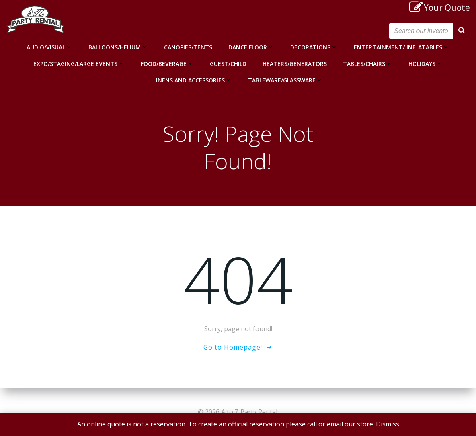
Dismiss (387, 424)
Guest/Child (228, 63)
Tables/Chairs (367, 63)
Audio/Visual (49, 47)
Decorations (314, 47)
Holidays (425, 63)
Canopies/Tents (188, 47)
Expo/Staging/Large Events (79, 63)
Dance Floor (251, 47)
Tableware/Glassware (285, 80)
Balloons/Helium (118, 47)
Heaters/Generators (295, 63)
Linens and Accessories (192, 80)
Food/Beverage (167, 63)
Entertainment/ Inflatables (401, 47)
